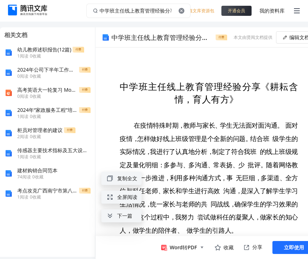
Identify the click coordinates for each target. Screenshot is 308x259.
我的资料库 (272, 10)
